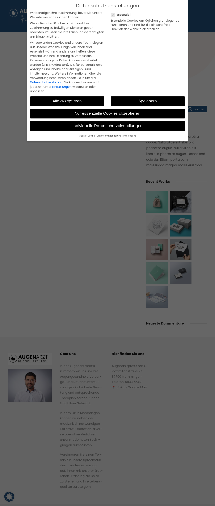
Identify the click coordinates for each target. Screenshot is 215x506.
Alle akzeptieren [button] (67, 80)
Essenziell (122, 14)
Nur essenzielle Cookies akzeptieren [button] (107, 92)
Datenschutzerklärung (44, 65)
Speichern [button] (148, 80)
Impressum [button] (126, 114)
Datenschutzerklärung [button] (109, 114)
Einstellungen (58, 70)
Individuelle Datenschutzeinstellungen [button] (107, 104)
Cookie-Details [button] (90, 114)
